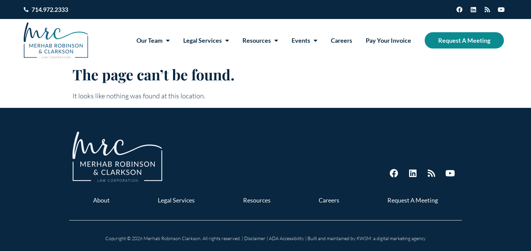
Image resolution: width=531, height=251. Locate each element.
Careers (341, 40)
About (101, 200)
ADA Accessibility (286, 238)
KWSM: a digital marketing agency (391, 238)
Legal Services (206, 40)
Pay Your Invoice (388, 40)
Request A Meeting (464, 40)
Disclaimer (255, 238)
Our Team (153, 40)
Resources (260, 40)
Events (304, 40)
